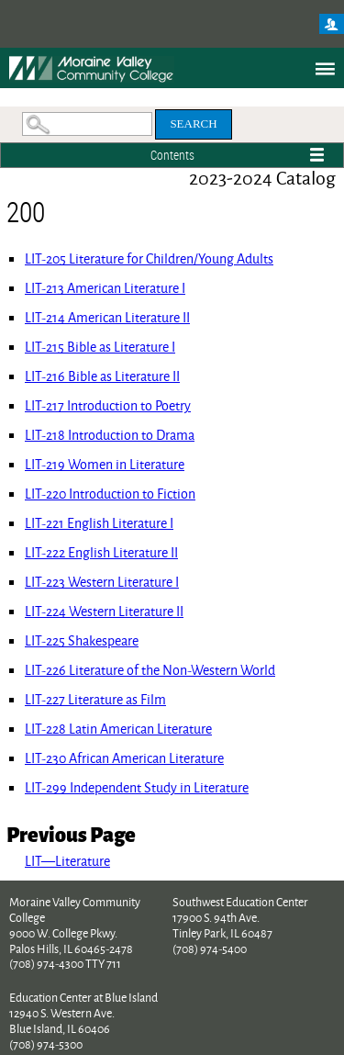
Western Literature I (102, 581)
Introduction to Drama (109, 434)
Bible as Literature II (102, 376)
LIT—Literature (67, 860)
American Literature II (107, 317)
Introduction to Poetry (108, 405)
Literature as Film (95, 699)
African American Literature (124, 758)
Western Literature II (104, 611)
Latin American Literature (118, 728)
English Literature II (101, 552)
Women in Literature (104, 464)
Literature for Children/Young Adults (149, 258)
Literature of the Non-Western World (150, 669)
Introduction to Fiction (110, 493)
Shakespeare (82, 640)
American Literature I (105, 287)
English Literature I (99, 523)
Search (193, 123)
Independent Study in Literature (137, 787)
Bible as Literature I (100, 346)
